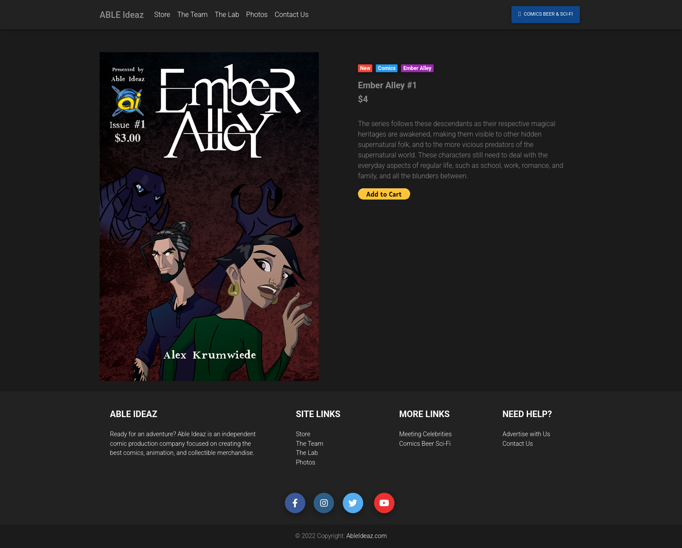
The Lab (226, 16)
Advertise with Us (526, 434)
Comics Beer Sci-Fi (425, 444)
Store (162, 16)
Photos (257, 16)
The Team (192, 16)
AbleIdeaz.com (366, 536)
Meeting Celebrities (425, 434)
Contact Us (291, 16)
